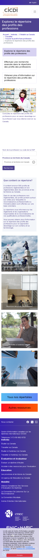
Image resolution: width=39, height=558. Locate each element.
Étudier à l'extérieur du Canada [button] (13, 451)
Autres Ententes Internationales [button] (13, 501)
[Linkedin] (36, 422)
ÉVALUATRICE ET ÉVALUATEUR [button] (14, 458)
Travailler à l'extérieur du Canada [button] (14, 455)
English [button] (34, 2)
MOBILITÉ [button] (5, 482)
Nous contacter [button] (7, 422)
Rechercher (8, 168)
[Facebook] (28, 422)
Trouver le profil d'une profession (18, 39)
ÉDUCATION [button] (6, 470)
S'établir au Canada (27, 34)
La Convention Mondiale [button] (10, 497)
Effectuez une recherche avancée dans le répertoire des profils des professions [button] (17, 64)
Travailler (8, 37)
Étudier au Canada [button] (8, 444)
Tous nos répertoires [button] (19, 397)
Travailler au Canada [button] (9, 447)
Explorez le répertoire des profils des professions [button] (17, 52)
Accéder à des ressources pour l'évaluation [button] (18, 466)
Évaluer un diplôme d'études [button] (12, 463)
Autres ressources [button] (20, 407)
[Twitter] (32, 422)
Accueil (6, 34)
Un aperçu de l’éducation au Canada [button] (15, 478)
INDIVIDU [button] (5, 439)
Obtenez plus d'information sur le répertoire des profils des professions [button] (19, 78)
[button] (10, 12)
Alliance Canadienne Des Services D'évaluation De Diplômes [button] (14, 487)
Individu (14, 34)
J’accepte (20, 555)
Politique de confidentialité (26, 548)
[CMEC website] (19, 517)
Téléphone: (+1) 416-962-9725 (13, 437)
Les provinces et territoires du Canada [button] (16, 474)
